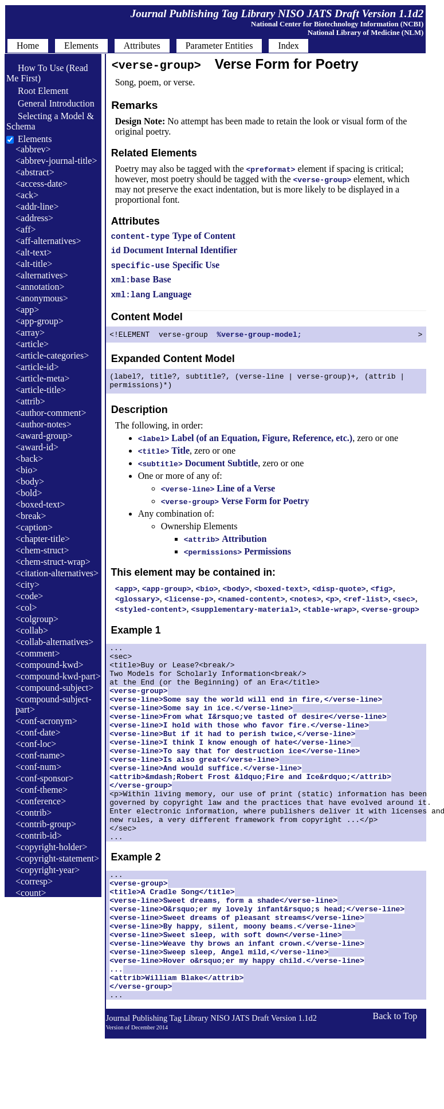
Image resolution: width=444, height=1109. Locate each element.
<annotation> (40, 287)
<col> (26, 607)
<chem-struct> (42, 550)
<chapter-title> (42, 539)
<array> (30, 332)
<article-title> (40, 390)
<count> (30, 893)
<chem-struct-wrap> (53, 562)
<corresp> (34, 881)
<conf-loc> (35, 744)
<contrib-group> (45, 824)
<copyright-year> (47, 870)
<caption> (34, 527)
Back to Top (395, 1086)
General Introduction (50, 103)
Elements (35, 139)
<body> (29, 481)
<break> (30, 516)
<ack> (26, 195)
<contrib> (33, 812)
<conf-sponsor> (44, 778)
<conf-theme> (41, 790)
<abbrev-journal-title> (56, 161)
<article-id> (37, 367)
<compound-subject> (54, 688)
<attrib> (30, 401)
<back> (29, 458)
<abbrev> (33, 149)
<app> (27, 309)
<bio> (26, 470)
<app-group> (39, 321)
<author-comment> (50, 413)
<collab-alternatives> (54, 642)
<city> (27, 584)
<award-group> (44, 436)
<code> (29, 596)
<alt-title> (33, 264)
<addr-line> (36, 206)
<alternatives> (41, 275)
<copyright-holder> (51, 847)
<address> (34, 218)
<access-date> (41, 183)
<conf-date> (37, 732)
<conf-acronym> (46, 721)
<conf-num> (38, 767)
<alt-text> (33, 252)
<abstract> (34, 172)
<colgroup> (36, 619)
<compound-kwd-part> (58, 676)
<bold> (28, 493)
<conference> (40, 801)
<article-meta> (42, 378)
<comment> (37, 653)
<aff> (25, 229)
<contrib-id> (38, 835)
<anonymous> (41, 298)
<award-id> (36, 447)
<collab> (31, 630)
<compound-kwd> (49, 665)
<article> (32, 344)
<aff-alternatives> (48, 241)
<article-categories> (52, 355)
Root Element (37, 91)
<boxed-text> (40, 504)
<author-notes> (43, 424)
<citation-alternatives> (57, 573)
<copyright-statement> (57, 858)
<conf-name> (40, 755)
